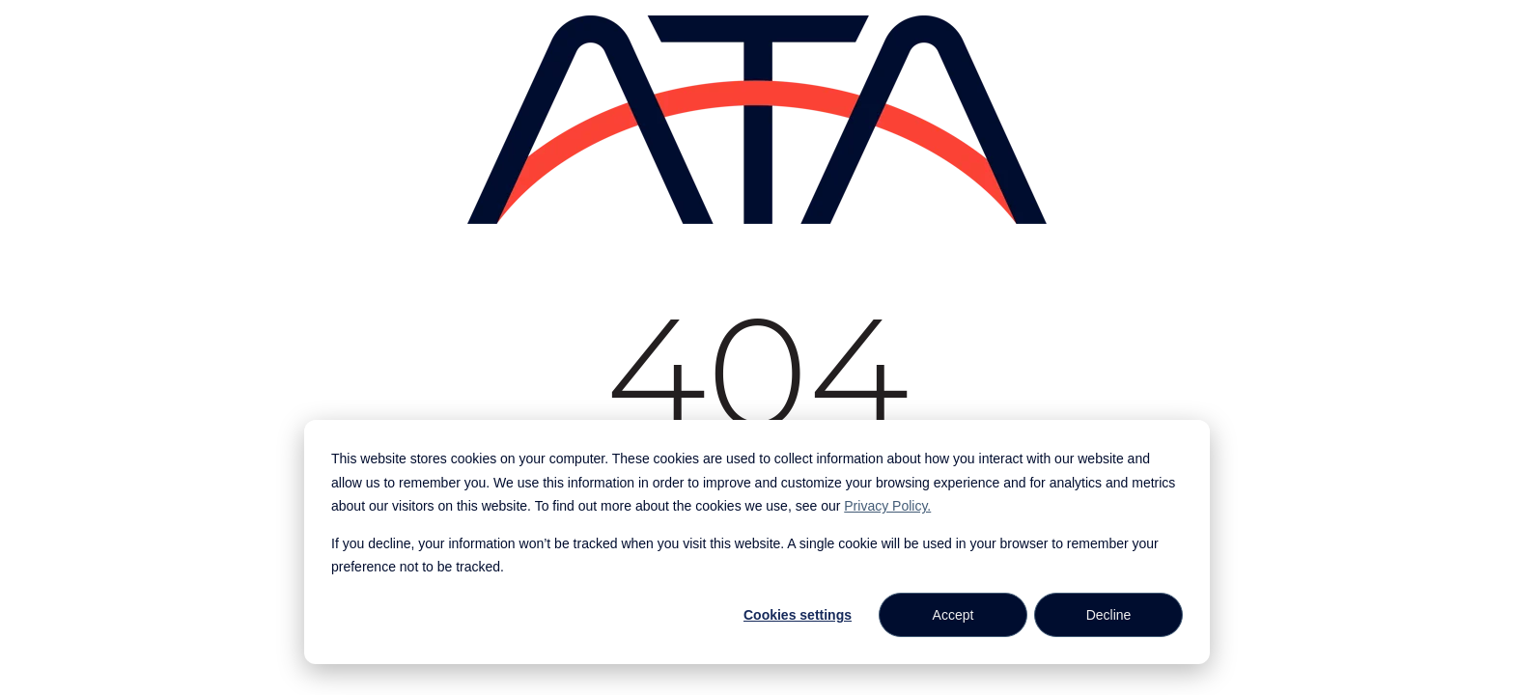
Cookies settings (797, 615)
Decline (1109, 615)
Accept (953, 615)
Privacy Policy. (887, 506)
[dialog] (757, 542)
